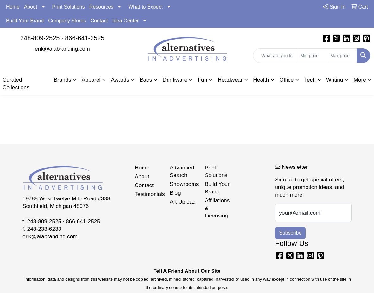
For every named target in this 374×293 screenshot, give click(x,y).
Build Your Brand (25, 20)
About (30, 6)
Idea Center (125, 20)
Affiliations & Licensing (217, 208)
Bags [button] (146, 79)
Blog (175, 193)
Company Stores (67, 20)
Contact (99, 20)
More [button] (360, 79)
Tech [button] (310, 79)
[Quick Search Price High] (342, 55)
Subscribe (290, 232)
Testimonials (148, 194)
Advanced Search (182, 171)
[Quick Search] (275, 55)
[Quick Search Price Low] (312, 55)
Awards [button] (120, 79)
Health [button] (261, 79)
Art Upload (183, 201)
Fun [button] (202, 79)
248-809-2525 (40, 37)
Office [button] (286, 79)
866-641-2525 (85, 37)
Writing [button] (334, 79)
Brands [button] (62, 79)
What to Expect (145, 6)
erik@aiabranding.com (62, 49)
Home (13, 6)
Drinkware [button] (174, 79)
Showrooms (183, 184)
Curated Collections (16, 83)
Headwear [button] (230, 79)
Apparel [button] (91, 79)
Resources (101, 6)
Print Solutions (68, 6)
